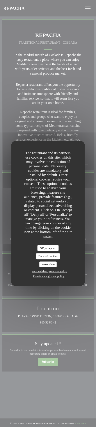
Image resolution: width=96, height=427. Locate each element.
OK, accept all (48, 248)
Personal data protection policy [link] (49, 271)
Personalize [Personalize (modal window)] (48, 264)
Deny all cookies (47, 256)
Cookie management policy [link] (48, 276)
